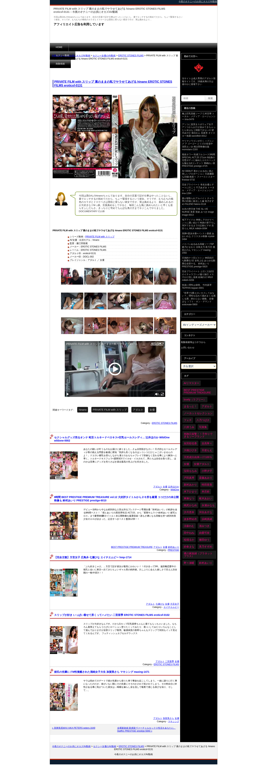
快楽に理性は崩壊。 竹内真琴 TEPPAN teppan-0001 (197, 286)
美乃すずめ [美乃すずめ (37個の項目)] (205, 546)
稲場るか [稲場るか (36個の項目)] (189, 539)
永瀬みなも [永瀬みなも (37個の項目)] (208, 505)
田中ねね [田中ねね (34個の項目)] (189, 532)
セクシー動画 (81, 47)
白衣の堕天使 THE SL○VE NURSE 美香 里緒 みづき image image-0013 (198, 212)
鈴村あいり (173, 547)
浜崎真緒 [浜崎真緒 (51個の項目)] (207, 519)
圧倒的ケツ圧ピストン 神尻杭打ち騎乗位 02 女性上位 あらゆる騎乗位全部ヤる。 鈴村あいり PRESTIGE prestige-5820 (198, 262)
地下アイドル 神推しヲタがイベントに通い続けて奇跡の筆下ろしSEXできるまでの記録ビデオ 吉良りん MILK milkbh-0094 (198, 224)
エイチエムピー (171, 607)
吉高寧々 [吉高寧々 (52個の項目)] (207, 443)
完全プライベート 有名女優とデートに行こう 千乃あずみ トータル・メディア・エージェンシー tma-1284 (198, 189)
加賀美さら (168, 718)
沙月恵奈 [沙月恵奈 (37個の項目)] (189, 512)
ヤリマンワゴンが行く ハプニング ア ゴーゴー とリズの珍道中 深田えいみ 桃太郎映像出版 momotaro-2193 (198, 145)
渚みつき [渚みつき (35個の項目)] (204, 525)
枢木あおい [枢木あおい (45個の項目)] (205, 498)
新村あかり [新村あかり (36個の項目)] (190, 484)
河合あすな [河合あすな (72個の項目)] (205, 512)
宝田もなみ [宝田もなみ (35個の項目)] (190, 470)
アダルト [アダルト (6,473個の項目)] (207, 406)
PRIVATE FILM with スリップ (99, 236)
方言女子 (174, 604)
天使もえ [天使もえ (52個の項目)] (207, 450)
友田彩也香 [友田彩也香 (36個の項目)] (190, 443)
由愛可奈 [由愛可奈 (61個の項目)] (204, 532)
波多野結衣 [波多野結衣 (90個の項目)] (190, 519)
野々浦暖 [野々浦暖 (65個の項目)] (189, 562)
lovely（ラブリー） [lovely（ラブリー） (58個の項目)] (195, 399)
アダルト (138, 409)
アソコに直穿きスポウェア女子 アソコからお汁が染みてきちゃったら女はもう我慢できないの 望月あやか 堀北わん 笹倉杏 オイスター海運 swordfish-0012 (198, 130)
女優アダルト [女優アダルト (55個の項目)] (202, 464)
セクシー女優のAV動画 (104, 55)
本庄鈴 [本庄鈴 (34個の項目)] (206, 491)
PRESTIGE (173, 550)
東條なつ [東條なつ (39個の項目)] (189, 498)
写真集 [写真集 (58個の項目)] (203, 427)
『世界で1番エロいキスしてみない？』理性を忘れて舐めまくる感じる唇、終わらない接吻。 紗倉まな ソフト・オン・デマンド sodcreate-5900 (198, 299)
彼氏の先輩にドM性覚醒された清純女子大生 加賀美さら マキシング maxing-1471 (101, 672)
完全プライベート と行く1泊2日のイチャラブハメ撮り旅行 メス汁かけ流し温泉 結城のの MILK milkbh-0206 (198, 275)
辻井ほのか (173, 486)
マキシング (173, 721)
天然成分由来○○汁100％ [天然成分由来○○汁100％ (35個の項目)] (198, 457)
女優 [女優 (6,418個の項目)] (186, 464)
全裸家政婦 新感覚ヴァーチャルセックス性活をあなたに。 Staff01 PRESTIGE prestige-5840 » (146, 729)
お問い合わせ (187, 347)
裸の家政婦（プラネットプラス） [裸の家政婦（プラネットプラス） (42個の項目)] (198, 554)
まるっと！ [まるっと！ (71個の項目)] (190, 406)
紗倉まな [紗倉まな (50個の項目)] (189, 546)
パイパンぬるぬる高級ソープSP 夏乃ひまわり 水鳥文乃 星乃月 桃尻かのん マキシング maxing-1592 (198, 248)
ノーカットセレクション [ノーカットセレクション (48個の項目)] (198, 413)
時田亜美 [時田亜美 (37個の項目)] (207, 484)
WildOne (174, 489)
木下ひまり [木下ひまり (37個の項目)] (190, 491)
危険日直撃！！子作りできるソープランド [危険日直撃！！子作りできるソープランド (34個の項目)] (198, 435)
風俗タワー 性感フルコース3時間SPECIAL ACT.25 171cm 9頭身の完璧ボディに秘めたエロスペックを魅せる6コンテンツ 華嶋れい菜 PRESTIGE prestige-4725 (198, 160)
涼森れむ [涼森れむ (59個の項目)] (189, 525)
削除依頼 (104, 47)
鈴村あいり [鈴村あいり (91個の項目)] (205, 562)
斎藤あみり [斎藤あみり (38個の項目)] (205, 477)
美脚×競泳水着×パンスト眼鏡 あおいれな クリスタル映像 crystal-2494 (198, 236)
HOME (59, 47)
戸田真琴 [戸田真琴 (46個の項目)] (189, 477)
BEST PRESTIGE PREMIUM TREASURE (132, 547)
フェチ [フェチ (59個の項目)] (188, 420)
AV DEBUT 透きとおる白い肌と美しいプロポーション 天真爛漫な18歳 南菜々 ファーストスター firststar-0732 (198, 175)
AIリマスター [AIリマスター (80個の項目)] (191, 383)
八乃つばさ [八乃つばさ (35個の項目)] (203, 420)
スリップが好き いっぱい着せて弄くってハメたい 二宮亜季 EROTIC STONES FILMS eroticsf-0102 (112, 615)
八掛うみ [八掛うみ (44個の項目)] (189, 427)
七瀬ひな (160, 604)
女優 (152, 409)
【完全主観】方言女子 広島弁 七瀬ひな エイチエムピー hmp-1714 (92, 557)
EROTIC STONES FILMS (130, 55)
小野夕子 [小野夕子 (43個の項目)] (207, 470)
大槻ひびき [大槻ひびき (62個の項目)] (190, 450)
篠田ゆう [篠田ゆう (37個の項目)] (204, 539)
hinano (83, 409)
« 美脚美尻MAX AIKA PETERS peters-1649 (73, 728)
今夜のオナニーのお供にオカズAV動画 (71, 55)
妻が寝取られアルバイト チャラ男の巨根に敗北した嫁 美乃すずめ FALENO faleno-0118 (198, 201)
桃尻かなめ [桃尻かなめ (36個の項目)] (190, 505)
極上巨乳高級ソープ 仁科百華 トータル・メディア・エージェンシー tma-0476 (198, 116)
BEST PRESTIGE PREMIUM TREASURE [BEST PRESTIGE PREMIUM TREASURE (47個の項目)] (197, 391)
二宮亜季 (169, 661)
